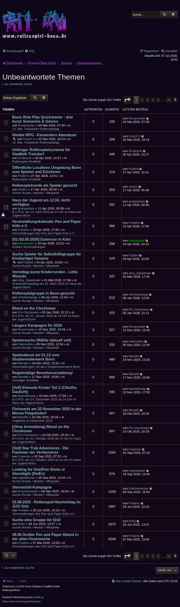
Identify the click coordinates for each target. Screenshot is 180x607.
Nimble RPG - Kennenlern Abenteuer (44, 135)
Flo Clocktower (28, 312)
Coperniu (24, 456)
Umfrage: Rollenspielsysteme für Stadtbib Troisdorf (41, 152)
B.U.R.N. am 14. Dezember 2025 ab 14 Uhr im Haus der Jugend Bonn (44, 401)
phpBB (18, 586)
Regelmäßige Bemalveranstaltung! (42, 373)
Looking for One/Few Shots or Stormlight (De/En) (38, 471)
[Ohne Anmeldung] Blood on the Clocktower (40, 429)
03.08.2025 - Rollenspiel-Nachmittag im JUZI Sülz (46, 504)
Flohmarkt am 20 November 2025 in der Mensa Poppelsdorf (46, 411)
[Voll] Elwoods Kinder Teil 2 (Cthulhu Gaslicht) (44, 390)
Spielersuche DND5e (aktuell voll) (41, 340)
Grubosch (24, 158)
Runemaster (26, 125)
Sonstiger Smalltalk (25, 380)
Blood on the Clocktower (34, 308)
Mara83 (23, 363)
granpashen (26, 208)
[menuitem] (29, 51)
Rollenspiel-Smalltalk (26, 161)
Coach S (29, 139)
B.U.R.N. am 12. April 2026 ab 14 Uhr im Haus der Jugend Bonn (46, 213)
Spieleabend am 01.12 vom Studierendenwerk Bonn (35, 357)
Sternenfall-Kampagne (32, 487)
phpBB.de (38, 597)
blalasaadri (26, 243)
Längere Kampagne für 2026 (37, 325)
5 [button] (158, 100)
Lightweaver (26, 477)
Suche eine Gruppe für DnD (36, 520)
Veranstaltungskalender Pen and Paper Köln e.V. (46, 224)
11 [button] (169, 100)
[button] (127, 100)
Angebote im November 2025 (32, 420)
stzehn (22, 189)
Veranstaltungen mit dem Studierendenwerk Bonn (46, 366)
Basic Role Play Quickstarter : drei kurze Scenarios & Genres (42, 119)
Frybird (23, 176)
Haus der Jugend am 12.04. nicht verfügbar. (41, 202)
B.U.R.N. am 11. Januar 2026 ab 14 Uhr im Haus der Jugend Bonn (45, 317)
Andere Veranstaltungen (28, 247)
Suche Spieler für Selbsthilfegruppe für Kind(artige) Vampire (46, 256)
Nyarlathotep (27, 396)
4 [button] (153, 100)
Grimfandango (28, 297)
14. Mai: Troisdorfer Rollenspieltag (35, 129)
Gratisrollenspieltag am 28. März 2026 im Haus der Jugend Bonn (47, 285)
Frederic (23, 229)
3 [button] (147, 100)
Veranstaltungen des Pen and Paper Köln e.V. (43, 233)
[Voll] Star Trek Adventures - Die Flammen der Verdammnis (40, 450)
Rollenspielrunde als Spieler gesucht (44, 185)
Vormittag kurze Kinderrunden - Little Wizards (44, 274)
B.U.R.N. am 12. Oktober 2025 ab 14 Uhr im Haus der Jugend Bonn (46, 440)
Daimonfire (25, 344)
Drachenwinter (28, 491)
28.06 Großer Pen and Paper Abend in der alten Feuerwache (45, 537)
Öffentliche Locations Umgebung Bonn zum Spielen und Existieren (46, 170)
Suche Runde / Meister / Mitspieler (36, 193)
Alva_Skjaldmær (29, 280)
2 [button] (142, 100)
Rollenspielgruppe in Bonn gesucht (43, 293)
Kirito (21, 524)
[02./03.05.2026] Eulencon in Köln (41, 239)
